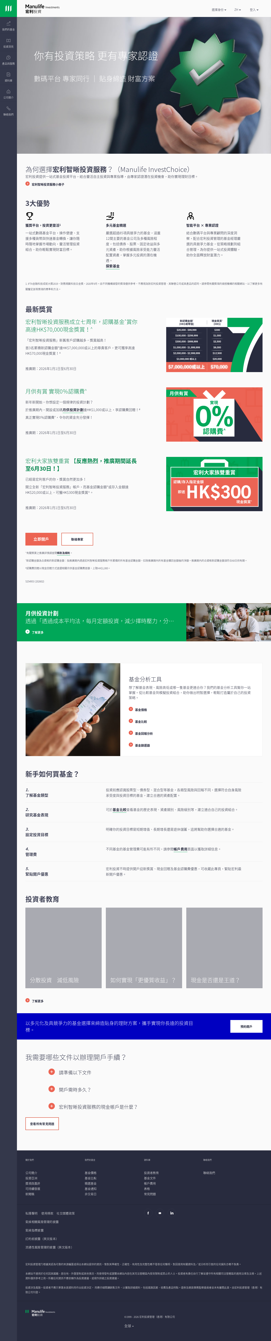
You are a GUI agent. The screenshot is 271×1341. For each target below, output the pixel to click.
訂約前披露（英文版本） (42, 1238)
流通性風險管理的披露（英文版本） (49, 1247)
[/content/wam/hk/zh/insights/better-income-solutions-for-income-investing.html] (144, 948)
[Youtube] (161, 1215)
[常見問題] (150, 1194)
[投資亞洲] (31, 1178)
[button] (219, 9)
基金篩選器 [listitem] (142, 745)
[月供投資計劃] (73, 410)
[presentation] (8, 25)
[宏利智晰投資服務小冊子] (44, 184)
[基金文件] (150, 1178)
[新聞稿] (29, 1194)
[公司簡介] (31, 1173)
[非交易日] (91, 1194)
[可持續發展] (32, 1188)
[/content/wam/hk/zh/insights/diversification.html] (63, 948)
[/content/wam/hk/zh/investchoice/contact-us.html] (144, 1026)
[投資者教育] (151, 1173)
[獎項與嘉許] (32, 1183)
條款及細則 (63, 553)
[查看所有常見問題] (42, 1123)
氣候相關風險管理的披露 (42, 1222)
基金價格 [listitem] (141, 710)
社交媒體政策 (66, 1213)
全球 (127, 1325)
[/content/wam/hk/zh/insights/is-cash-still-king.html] (224, 948)
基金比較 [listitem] (141, 721)
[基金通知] (91, 1188)
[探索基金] (113, 266)
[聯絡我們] (209, 1173)
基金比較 (119, 809)
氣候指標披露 (34, 1230)
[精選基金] (91, 1183)
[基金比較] (91, 1178)
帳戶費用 (180, 848)
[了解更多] (34, 1001)
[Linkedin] (172, 1215)
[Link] (8, 8)
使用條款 (47, 1213)
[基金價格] (91, 1173)
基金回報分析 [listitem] (144, 733)
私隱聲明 (31, 1213)
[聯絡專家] (77, 538)
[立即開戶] (41, 538)
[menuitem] (8, 26)
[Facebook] (149, 1215)
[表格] (147, 1188)
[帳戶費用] (150, 1183)
